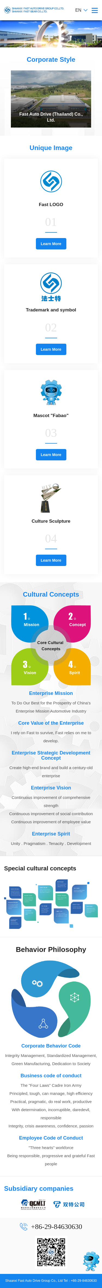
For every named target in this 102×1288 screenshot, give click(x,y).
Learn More (51, 244)
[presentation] (4, 99)
